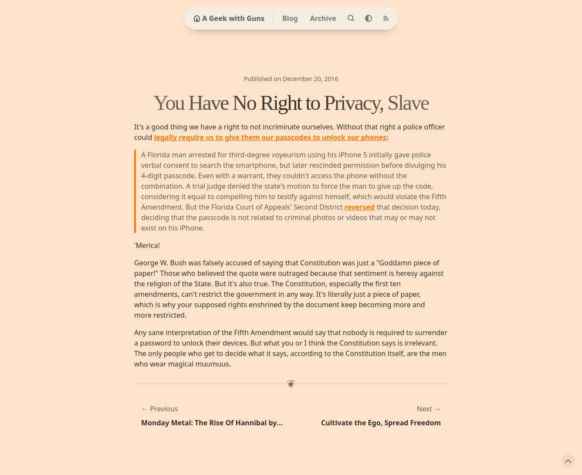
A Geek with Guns (228, 18)
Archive (323, 18)
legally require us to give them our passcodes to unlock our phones (270, 137)
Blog (290, 18)
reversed (360, 207)
